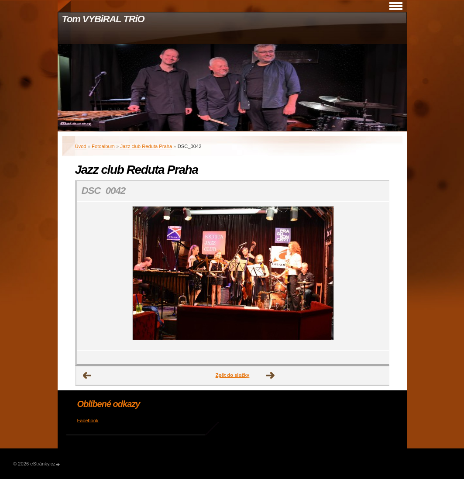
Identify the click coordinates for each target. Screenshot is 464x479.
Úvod (80, 146)
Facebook (88, 420)
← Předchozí (87, 375)
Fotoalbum (103, 146)
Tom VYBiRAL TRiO (103, 19)
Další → (270, 375)
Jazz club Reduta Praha (146, 146)
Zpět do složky (233, 375)
